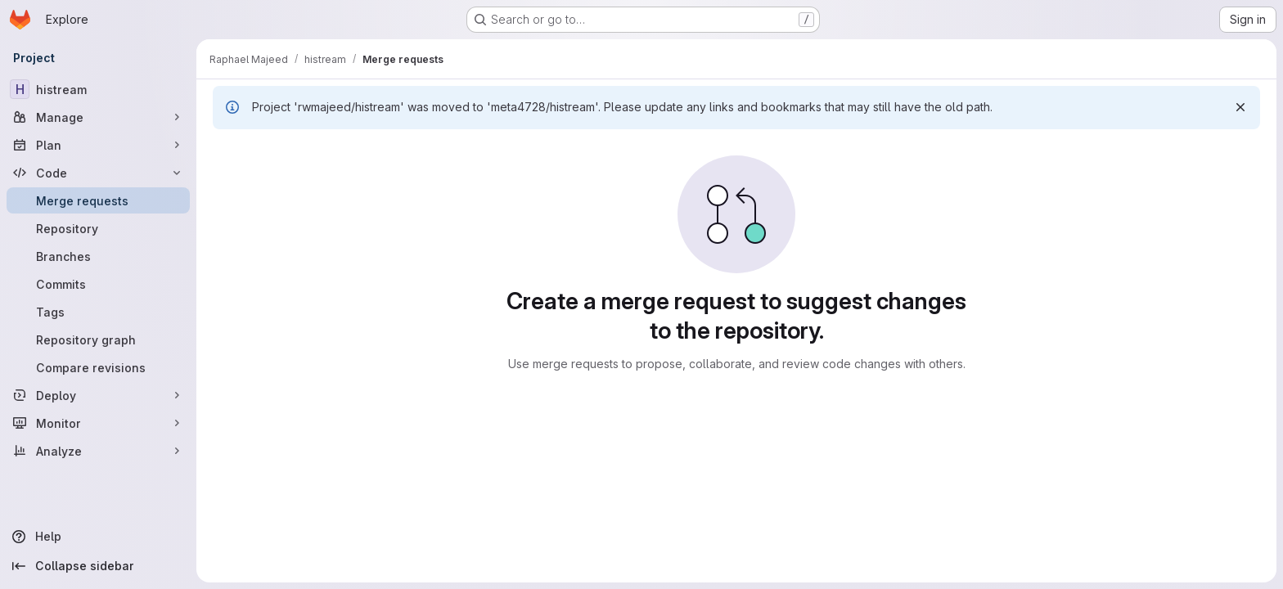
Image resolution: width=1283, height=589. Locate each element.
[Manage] (98, 117)
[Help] (98, 537)
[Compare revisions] (98, 367)
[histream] (98, 89)
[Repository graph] (98, 339)
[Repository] (98, 228)
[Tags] (98, 312)
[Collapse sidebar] (98, 566)
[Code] (98, 173)
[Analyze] (98, 451)
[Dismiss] (1240, 107)
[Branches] (98, 256)
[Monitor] (98, 423)
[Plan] (98, 145)
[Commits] (98, 284)
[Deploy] (98, 395)
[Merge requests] (98, 200)
